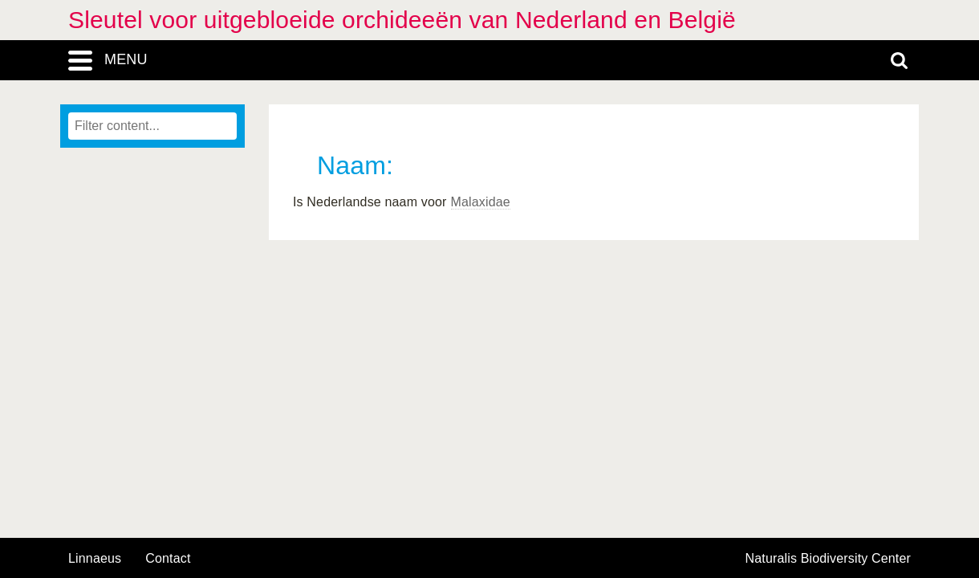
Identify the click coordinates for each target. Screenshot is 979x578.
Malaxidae (480, 202)
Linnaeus (94, 558)
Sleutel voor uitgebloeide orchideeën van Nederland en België (402, 19)
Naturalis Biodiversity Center (828, 558)
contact (167, 558)
